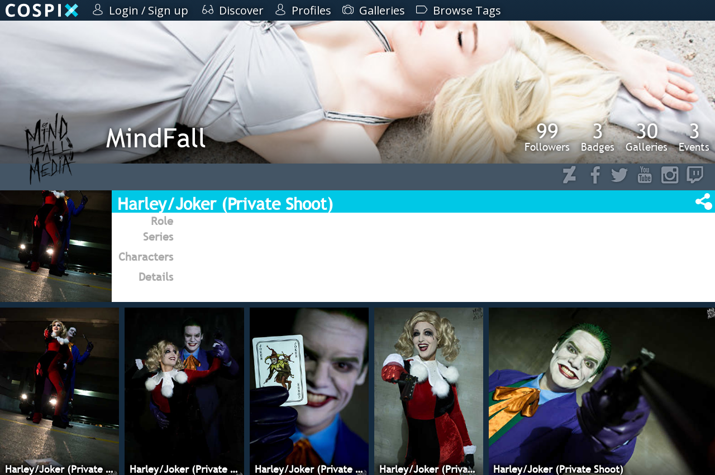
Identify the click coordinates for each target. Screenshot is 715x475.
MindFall (156, 138)
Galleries (647, 137)
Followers (547, 137)
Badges (597, 137)
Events (694, 137)
